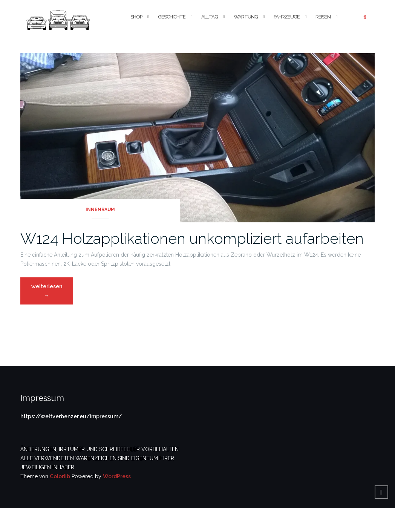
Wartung (246, 17)
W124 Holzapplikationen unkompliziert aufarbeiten (192, 238)
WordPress (117, 476)
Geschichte (171, 17)
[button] (58, 17)
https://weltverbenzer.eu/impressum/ (71, 416)
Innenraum (100, 209)
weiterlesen (52, 293)
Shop (136, 17)
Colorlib (60, 476)
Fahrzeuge (287, 17)
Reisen (323, 17)
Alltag (209, 17)
